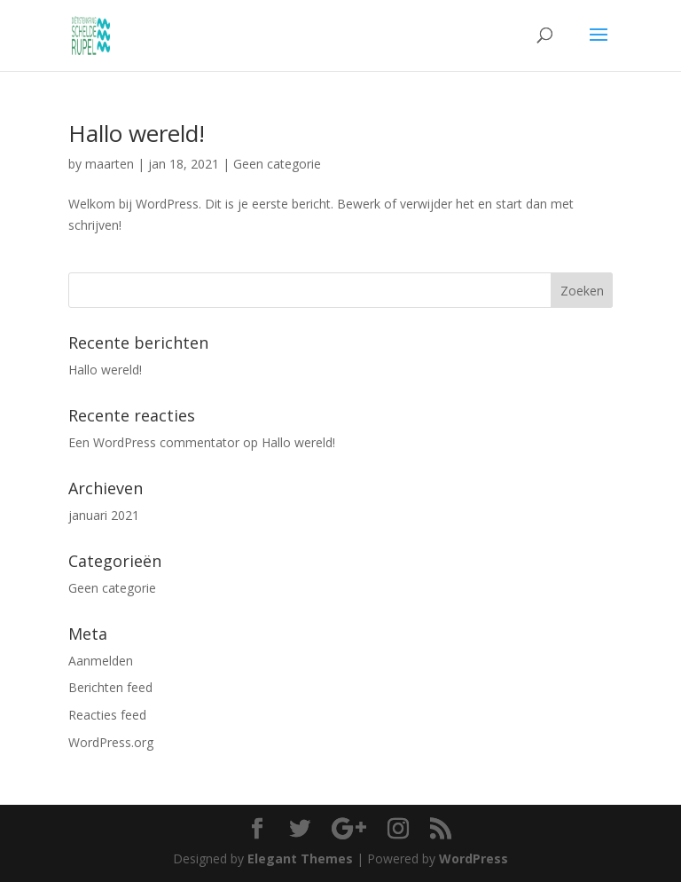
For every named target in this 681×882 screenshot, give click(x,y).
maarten (109, 163)
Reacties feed (107, 714)
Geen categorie (277, 163)
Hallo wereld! (136, 133)
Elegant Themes (300, 858)
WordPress (473, 858)
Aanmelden (100, 660)
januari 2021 (103, 515)
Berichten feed (110, 687)
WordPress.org (110, 742)
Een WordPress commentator (153, 442)
